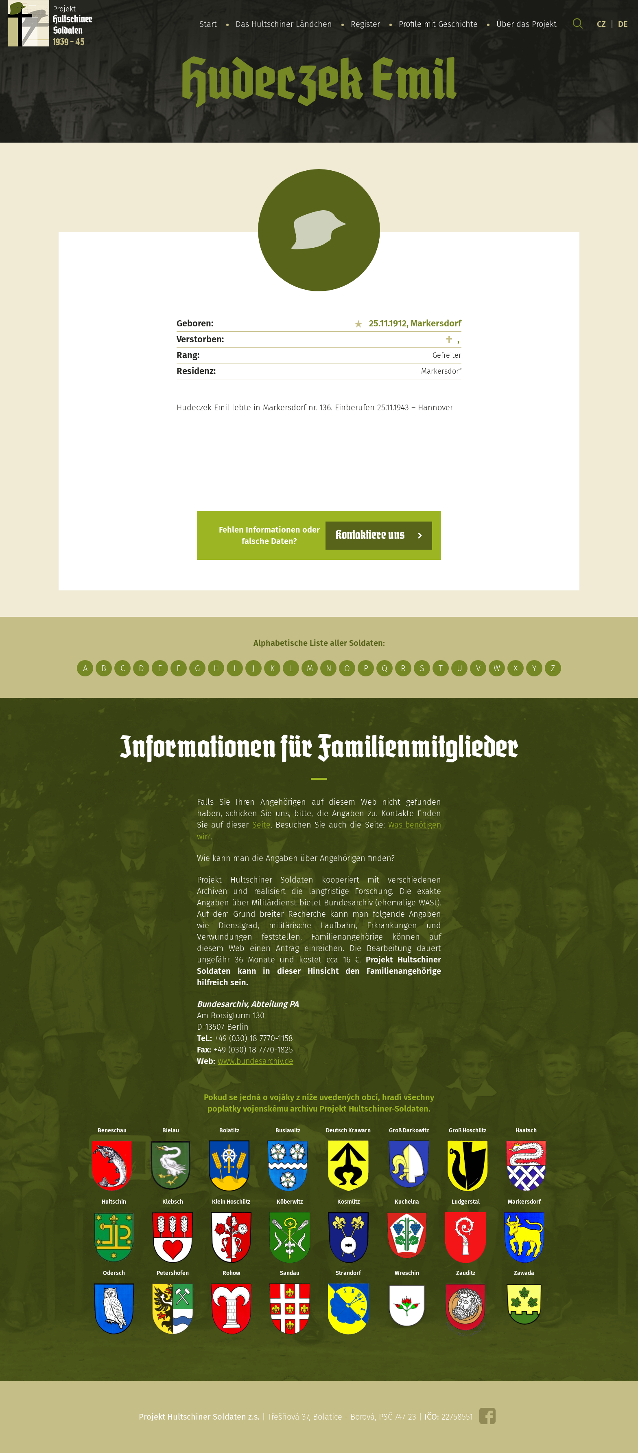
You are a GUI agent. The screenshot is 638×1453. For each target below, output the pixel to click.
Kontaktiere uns (368, 535)
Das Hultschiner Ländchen (284, 24)
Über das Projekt (526, 24)
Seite (260, 825)
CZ (601, 24)
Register (365, 24)
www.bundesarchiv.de (257, 1061)
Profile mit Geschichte (438, 24)
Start (208, 24)
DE (623, 24)
